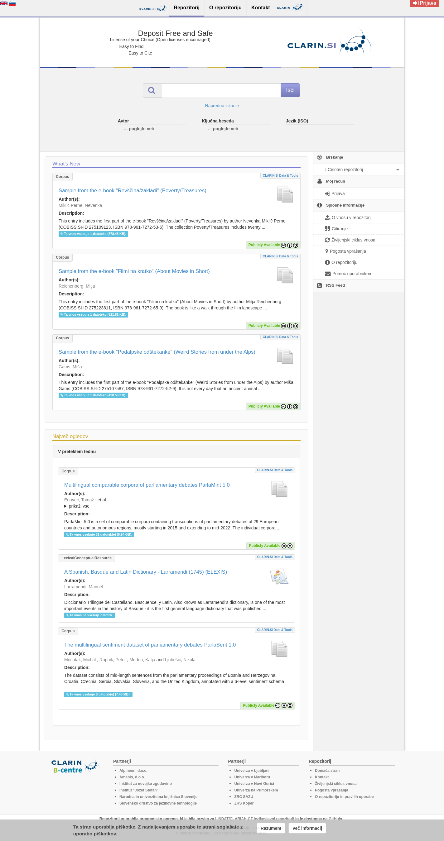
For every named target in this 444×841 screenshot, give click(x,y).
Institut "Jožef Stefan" (138, 790)
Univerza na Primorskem (256, 790)
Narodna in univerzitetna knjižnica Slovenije (158, 797)
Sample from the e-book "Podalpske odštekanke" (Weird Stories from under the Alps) (157, 352)
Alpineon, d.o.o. (133, 770)
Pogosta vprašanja (331, 790)
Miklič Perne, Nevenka (80, 205)
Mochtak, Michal (80, 659)
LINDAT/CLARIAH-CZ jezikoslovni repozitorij (254, 819)
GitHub (335, 819)
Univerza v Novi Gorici (254, 783)
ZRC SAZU (243, 797)
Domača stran (327, 770)
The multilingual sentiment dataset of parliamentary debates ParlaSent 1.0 (150, 645)
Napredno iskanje (222, 105)
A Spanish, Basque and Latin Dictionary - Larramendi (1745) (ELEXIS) (145, 572)
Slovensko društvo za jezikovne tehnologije (158, 803)
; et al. (176, 503)
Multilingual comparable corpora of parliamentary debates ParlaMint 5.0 (147, 485)
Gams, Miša (70, 366)
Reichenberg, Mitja (77, 286)
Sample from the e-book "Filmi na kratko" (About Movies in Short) (134, 271)
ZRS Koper (243, 803)
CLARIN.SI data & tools (280, 175)
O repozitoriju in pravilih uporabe (344, 797)
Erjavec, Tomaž (79, 499)
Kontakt (322, 777)
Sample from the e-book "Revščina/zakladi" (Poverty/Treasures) (132, 191)
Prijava (424, 3)
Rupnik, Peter (112, 659)
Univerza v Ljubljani (251, 770)
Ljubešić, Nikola (180, 659)
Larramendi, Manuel (83, 586)
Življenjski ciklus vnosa (335, 783)
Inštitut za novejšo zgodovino (145, 783)
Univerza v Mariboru (252, 777)
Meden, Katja (142, 659)
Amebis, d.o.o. (132, 777)
